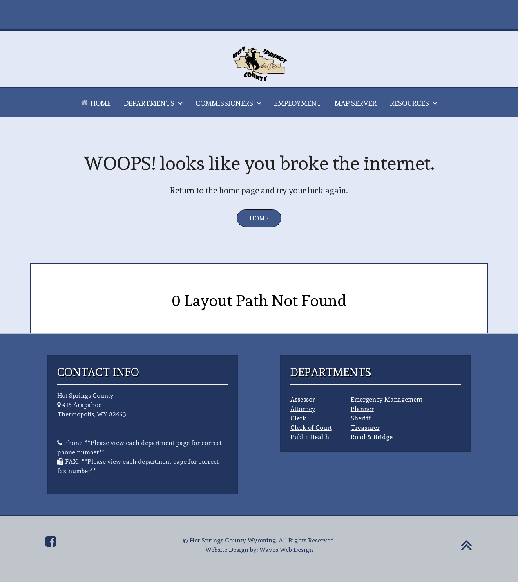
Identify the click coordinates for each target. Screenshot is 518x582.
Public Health (309, 437)
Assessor (302, 399)
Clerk (298, 418)
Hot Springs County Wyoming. (233, 540)
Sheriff (361, 418)
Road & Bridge (372, 437)
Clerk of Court (311, 427)
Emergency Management (386, 399)
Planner (362, 409)
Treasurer (365, 427)
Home (259, 218)
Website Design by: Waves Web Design (259, 549)
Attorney (302, 409)
